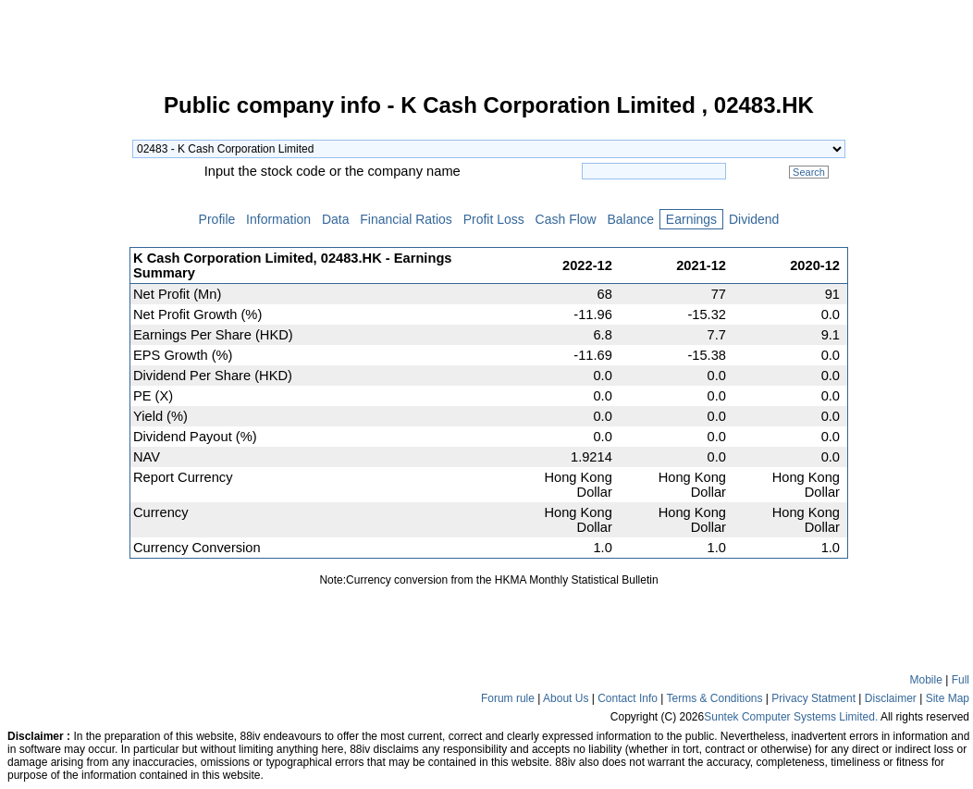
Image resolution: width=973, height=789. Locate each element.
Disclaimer (891, 698)
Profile (217, 219)
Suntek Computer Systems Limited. (791, 716)
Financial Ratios (405, 219)
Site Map (947, 698)
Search (809, 172)
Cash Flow (566, 219)
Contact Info (627, 698)
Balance (631, 219)
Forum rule (508, 698)
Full (960, 679)
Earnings (691, 219)
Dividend (753, 219)
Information (278, 219)
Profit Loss (494, 219)
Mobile (926, 679)
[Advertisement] (64, 373)
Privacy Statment (813, 698)
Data (335, 219)
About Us (565, 698)
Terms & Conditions (714, 698)
